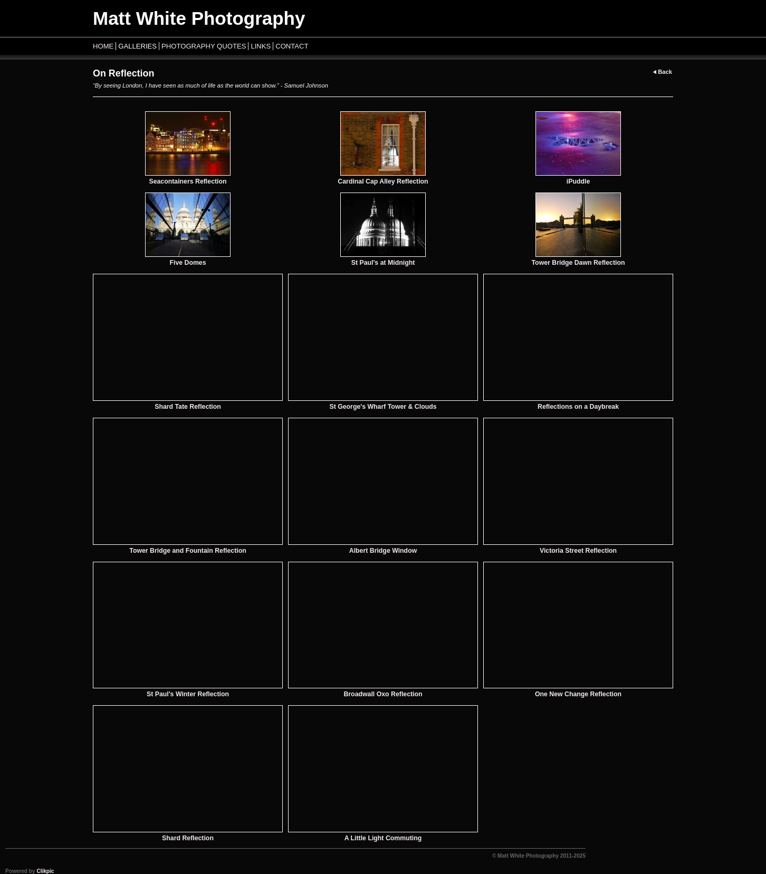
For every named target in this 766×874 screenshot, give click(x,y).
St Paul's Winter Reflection (188, 694)
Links (261, 46)
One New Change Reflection (578, 694)
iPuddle (578, 181)
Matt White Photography (199, 18)
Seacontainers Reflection (187, 181)
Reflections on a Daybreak (578, 406)
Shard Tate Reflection (188, 406)
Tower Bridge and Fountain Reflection (187, 550)
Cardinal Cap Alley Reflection (383, 181)
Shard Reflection (188, 838)
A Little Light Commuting (383, 838)
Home (103, 46)
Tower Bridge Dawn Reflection (578, 262)
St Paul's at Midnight (383, 262)
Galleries (137, 46)
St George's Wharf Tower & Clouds (382, 406)
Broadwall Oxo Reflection (382, 694)
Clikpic (45, 871)
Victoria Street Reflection (578, 550)
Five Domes (187, 262)
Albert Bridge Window (383, 550)
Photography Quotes (203, 46)
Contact (291, 46)
